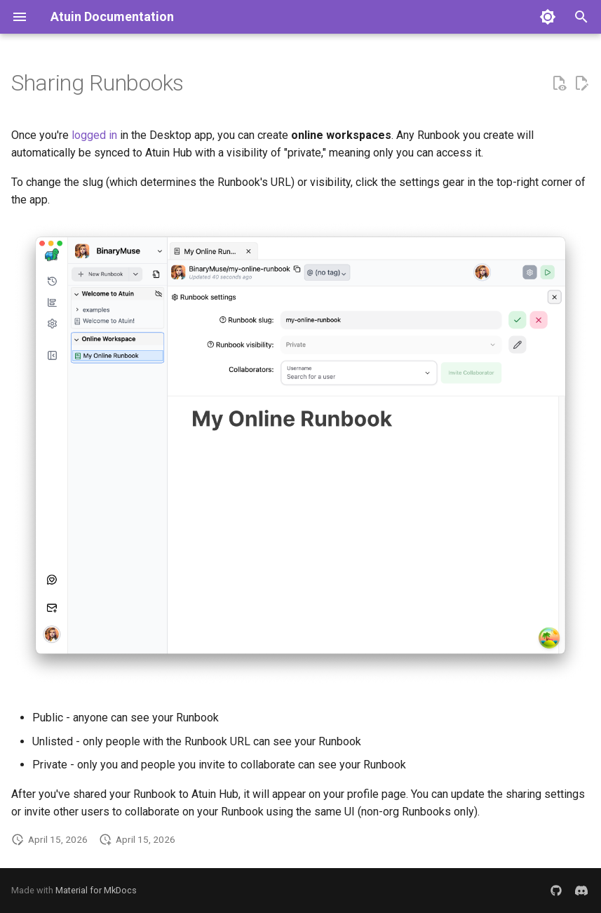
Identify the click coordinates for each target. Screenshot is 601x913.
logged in (94, 135)
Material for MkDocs (96, 890)
